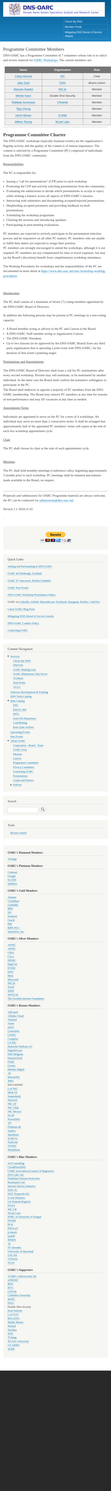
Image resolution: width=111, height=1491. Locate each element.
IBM (10, 908)
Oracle (11, 920)
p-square (12, 1232)
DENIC (12, 960)
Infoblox (12, 883)
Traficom (13, 1142)
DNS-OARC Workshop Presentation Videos (32, 594)
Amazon (12, 1019)
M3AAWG (14, 1318)
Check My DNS (73, 21)
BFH (10, 1283)
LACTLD (13, 1314)
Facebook (61, 601)
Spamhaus (13, 1134)
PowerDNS (14, 1119)
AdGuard (13, 1012)
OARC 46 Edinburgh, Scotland (25, 573)
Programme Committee (26, 762)
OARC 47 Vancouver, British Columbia (29, 580)
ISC (62, 76)
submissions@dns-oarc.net (56, 500)
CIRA (62, 82)
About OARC (18, 740)
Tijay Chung (23, 108)
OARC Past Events (18, 587)
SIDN (11, 990)
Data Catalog (17, 700)
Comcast (12, 872)
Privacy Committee (23, 767)
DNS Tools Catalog (21, 696)
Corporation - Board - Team (28, 745)
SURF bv (13, 1138)
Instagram (73, 601)
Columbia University (19, 1295)
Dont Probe (19, 682)
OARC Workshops (46, 60)
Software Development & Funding (29, 692)
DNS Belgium (15, 1054)
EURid (11, 968)
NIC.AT (12, 1103)
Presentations (20, 775)
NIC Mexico (14, 1111)
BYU (10, 1287)
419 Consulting (16, 1163)
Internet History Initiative (22, 1186)
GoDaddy (13, 904)
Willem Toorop (23, 121)
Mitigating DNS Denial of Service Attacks (83, 34)
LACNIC (13, 1088)
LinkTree (95, 601)
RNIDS (12, 1239)
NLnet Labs (63, 121)
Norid (11, 987)
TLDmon (18, 678)
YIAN (11, 1262)
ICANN (62, 115)
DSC (15, 705)
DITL (16, 713)
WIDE (11, 1348)
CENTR (12, 1291)
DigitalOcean (15, 1050)
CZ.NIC (12, 1042)
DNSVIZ (18, 665)
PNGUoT (13, 1228)
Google (12, 876)
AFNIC (12, 944)
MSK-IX (12, 1092)
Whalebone (14, 1149)
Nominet (12, 916)
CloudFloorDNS (17, 1167)
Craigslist (13, 1038)
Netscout (12, 1100)
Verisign (12, 858)
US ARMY (14, 1345)
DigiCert (12, 964)
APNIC (12, 948)
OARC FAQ (20, 749)
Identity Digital (16, 1069)
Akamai (12, 897)
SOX (10, 1333)
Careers (17, 758)
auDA (11, 1027)
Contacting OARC (18, 630)
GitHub (35, 601)
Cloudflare (13, 901)
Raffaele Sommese (23, 102)
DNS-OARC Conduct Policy (23, 623)
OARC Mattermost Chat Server (30, 673)
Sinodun (12, 1329)
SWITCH (13, 994)
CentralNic (14, 1031)
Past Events (16, 736)
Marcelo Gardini (23, 89)
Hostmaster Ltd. (16, 1182)
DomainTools (15, 1058)
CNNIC (12, 1034)
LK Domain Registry (19, 1201)
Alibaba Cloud (16, 1015)
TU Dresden (14, 1247)
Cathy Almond (23, 76)
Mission (17, 754)
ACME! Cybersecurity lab (22, 1276)
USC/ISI (12, 1255)
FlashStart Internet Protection (24, 1178)
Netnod (12, 1326)
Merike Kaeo (23, 95)
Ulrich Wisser (23, 115)
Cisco (11, 956)
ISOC (11, 971)
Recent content (18, 832)
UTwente (62, 102)
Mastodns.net (47, 601)
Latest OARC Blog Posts (21, 609)
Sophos (12, 1130)
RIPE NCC (14, 927)
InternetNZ (14, 1077)
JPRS (11, 1080)
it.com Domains (16, 1197)
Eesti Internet (15, 1310)
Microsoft (13, 979)
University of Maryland (20, 1251)
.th (9, 1243)
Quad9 (11, 1236)
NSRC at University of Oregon (24, 1216)
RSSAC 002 (20, 709)
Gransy (12, 1065)
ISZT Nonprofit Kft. (19, 1193)
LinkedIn (24, 601)
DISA (11, 1302)
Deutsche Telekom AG (20, 1046)
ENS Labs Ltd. (16, 1174)
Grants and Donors (23, 780)
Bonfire (84, 601)
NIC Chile (13, 1107)
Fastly (11, 1061)
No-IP (11, 1115)
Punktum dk (14, 1126)
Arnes (11, 1023)
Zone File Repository (24, 718)
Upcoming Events (20, 732)
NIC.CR (12, 1209)
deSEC (11, 1299)
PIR (10, 923)
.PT (9, 1123)
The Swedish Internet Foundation (26, 998)
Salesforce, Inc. (16, 931)
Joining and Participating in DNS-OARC (30, 566)
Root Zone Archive (23, 727)
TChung (12, 1337)
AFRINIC (13, 1280)
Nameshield (14, 1096)
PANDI (12, 1220)
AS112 (17, 687)
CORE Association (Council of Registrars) (31, 1171)
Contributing (20, 722)
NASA (11, 1205)
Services (15, 656)
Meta (10, 975)
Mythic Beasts (15, 1322)
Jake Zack (23, 82)
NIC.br (62, 89)
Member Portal (73, 26)
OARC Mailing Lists (24, 669)
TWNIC (12, 1146)
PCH (10, 1224)
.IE (9, 1073)
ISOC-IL (12, 1190)
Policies (17, 784)
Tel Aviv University (18, 1341)
